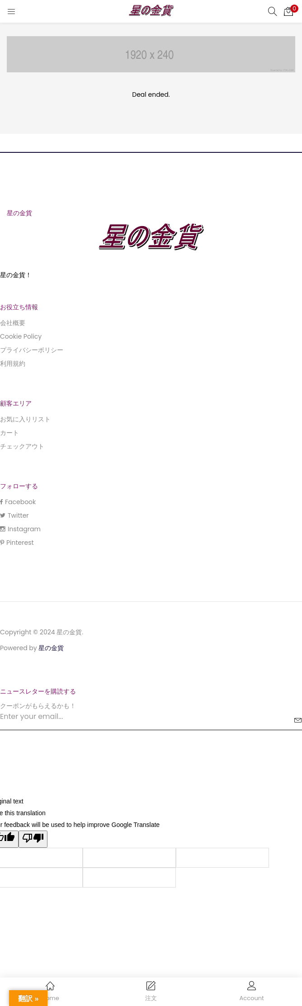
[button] (288, 11)
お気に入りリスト (25, 419)
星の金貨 (51, 647)
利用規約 (12, 363)
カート (9, 432)
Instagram (20, 529)
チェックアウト (22, 446)
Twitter (14, 515)
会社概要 (12, 322)
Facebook (18, 501)
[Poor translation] (33, 839)
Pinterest (17, 542)
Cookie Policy (21, 336)
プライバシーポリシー (31, 349)
